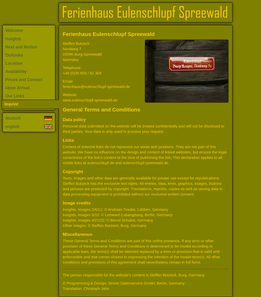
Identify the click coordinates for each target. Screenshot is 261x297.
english (28, 127)
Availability (16, 71)
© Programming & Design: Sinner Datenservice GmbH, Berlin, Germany (124, 283)
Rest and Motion (21, 47)
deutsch (28, 118)
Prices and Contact (23, 80)
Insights (13, 39)
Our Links (14, 96)
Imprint (11, 104)
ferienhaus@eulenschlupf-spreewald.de (96, 86)
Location (13, 63)
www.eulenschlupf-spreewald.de (90, 100)
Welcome (14, 30)
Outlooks (14, 55)
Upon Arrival (17, 88)
